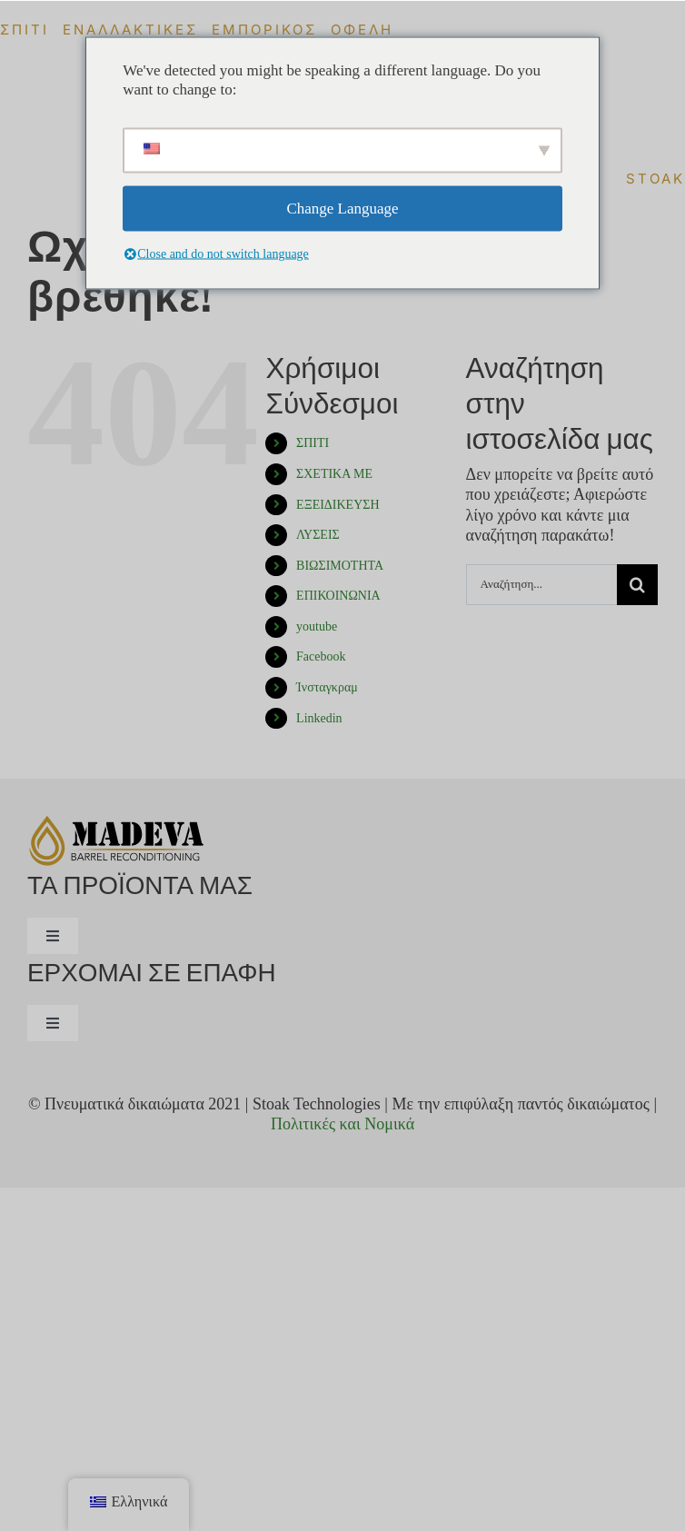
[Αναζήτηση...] (541, 584)
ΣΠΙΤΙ (312, 443)
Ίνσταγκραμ (327, 687)
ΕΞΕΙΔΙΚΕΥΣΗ (337, 505)
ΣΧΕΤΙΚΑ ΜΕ (334, 474)
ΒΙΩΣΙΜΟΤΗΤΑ (339, 565)
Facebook (320, 656)
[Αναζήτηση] (637, 584)
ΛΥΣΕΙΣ (318, 535)
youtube (316, 626)
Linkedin (319, 718)
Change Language (342, 208)
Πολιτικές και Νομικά (342, 1124)
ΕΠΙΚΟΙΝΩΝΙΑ (338, 595)
